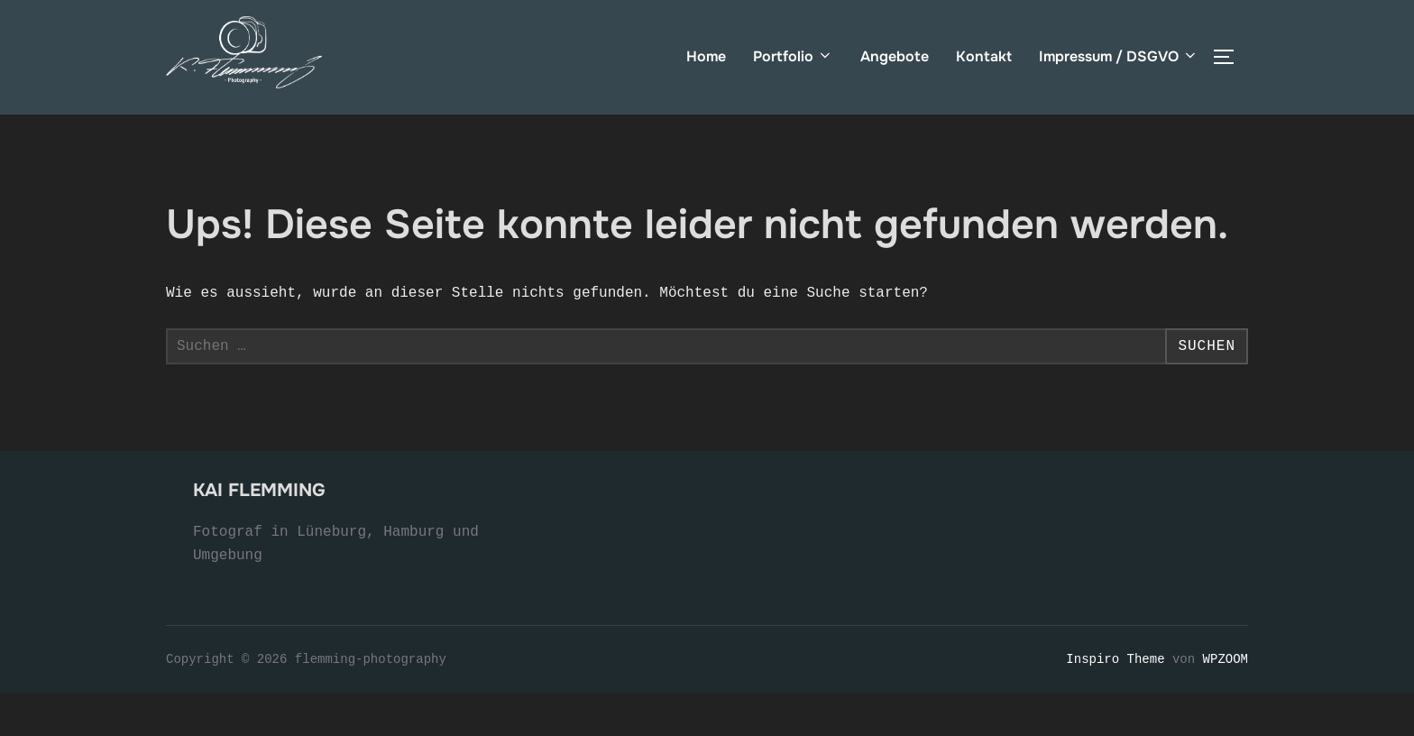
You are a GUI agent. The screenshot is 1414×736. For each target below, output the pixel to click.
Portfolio (793, 56)
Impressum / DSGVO (1118, 56)
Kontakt (984, 56)
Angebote (894, 56)
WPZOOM (1225, 702)
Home (706, 56)
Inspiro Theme (1115, 702)
